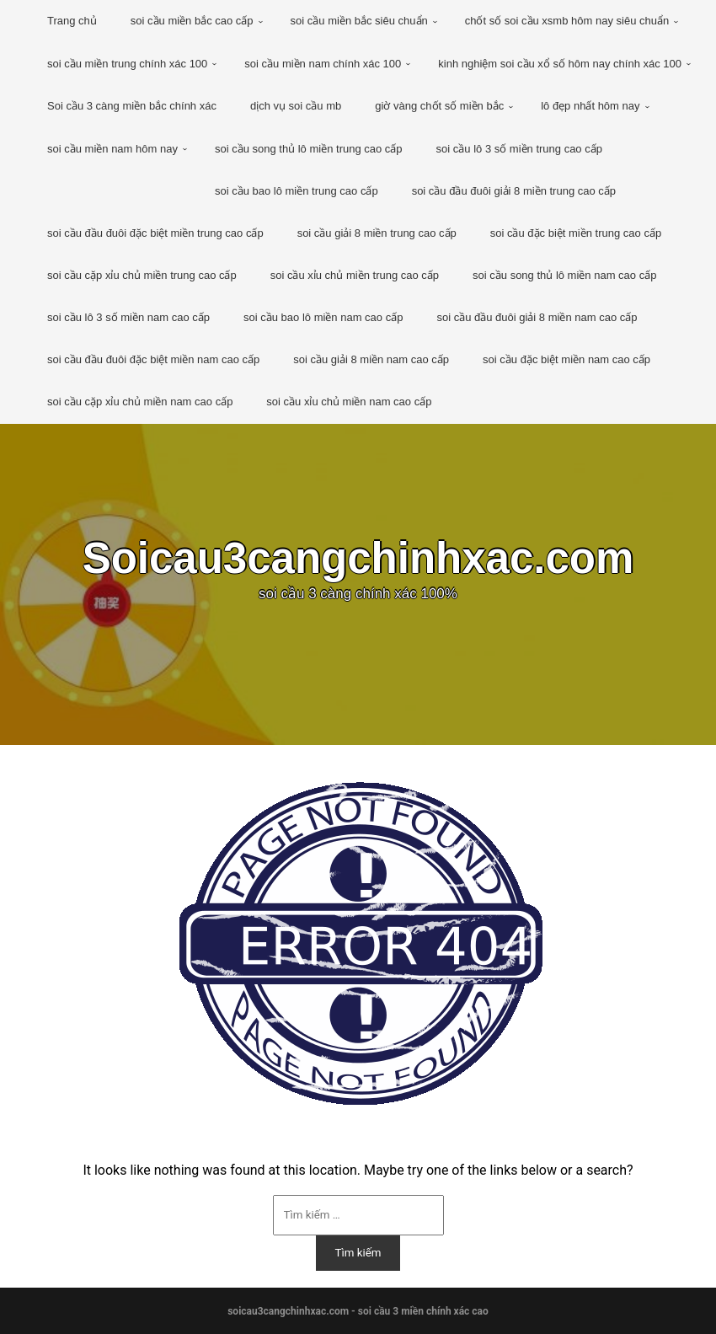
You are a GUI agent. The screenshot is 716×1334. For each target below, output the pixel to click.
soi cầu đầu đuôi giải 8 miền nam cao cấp (536, 317)
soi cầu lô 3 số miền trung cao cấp (519, 148)
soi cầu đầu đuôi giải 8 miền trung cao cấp (514, 191)
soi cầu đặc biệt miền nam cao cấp (566, 359)
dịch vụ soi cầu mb (295, 105)
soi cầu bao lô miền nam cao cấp (323, 317)
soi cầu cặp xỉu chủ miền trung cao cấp (142, 275)
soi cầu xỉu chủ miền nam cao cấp (348, 401)
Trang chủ (72, 20)
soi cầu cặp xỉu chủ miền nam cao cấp (139, 401)
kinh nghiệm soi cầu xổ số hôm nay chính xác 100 (559, 63)
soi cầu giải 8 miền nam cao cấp (371, 359)
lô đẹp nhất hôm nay (590, 105)
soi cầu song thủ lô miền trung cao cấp (309, 148)
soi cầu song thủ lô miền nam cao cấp (564, 275)
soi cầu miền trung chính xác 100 (127, 63)
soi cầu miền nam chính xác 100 (322, 63)
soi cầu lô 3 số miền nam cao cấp (128, 317)
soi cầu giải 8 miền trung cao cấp (377, 233)
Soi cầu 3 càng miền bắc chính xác (131, 105)
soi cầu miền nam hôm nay (112, 148)
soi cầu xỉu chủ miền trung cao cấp (354, 275)
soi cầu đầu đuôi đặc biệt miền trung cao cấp (155, 233)
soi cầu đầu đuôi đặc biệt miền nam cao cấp (153, 359)
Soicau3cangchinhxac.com (358, 558)
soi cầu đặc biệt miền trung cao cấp (575, 233)
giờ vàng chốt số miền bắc (439, 105)
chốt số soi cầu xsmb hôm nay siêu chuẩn (567, 20)
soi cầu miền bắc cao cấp (192, 20)
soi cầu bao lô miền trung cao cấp (296, 191)
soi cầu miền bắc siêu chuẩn (359, 20)
